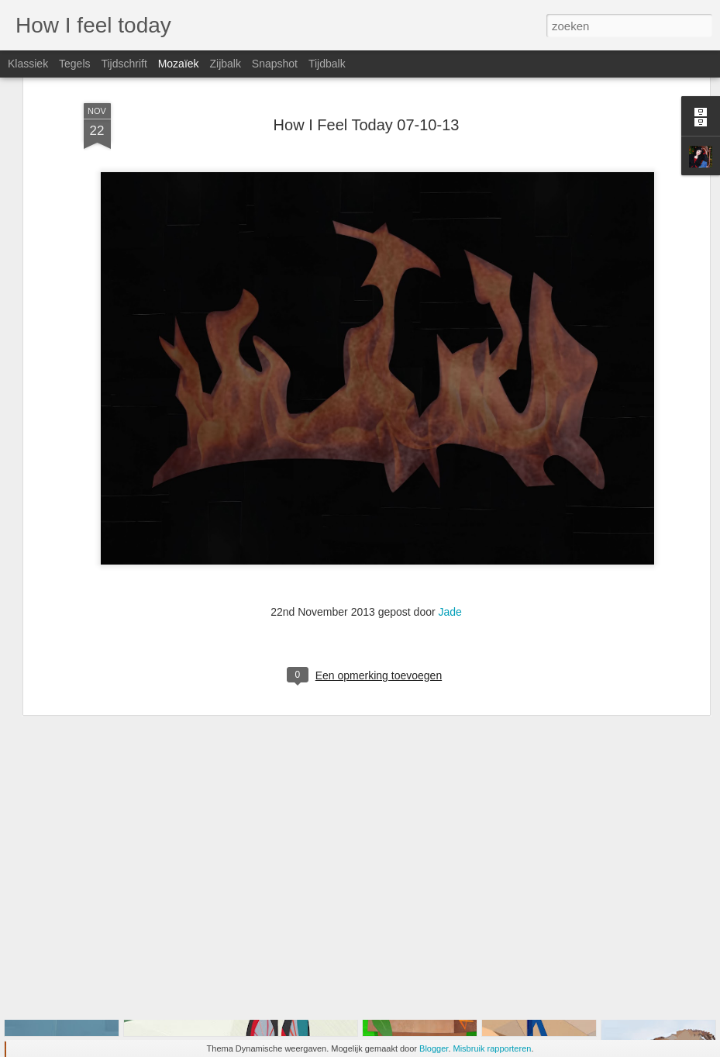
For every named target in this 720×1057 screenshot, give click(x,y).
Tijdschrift (123, 63)
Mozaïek (178, 63)
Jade (450, 531)
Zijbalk (224, 63)
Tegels (74, 63)
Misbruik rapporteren (492, 1048)
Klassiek (28, 63)
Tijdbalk (327, 63)
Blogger (433, 1048)
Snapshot (275, 63)
